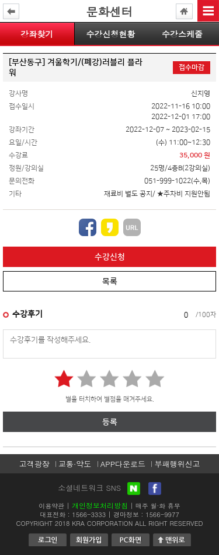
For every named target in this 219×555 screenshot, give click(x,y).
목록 (109, 281)
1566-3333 (89, 514)
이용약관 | (54, 505)
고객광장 (34, 463)
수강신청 (110, 257)
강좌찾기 (36, 34)
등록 (109, 422)
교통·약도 (74, 463)
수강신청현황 (110, 34)
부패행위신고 (177, 463)
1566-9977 (162, 514)
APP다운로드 (122, 463)
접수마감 (191, 67)
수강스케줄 (182, 34)
